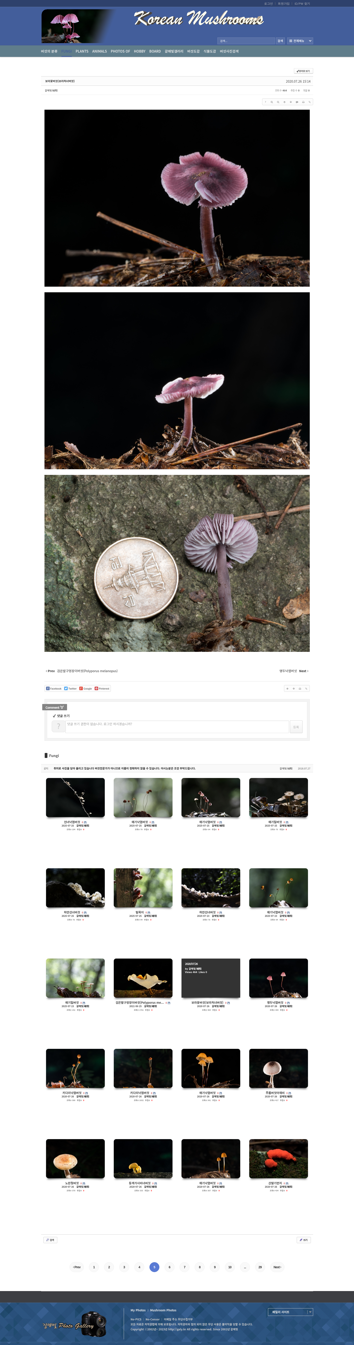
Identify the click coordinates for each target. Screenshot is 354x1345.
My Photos (138, 1310)
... (245, 1267)
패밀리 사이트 (280, 1312)
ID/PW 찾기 (302, 4)
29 (260, 1267)
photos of (120, 51)
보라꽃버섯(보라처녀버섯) (60, 81)
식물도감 (210, 51)
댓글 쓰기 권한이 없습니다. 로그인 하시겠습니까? (99, 724)
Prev (76, 1267)
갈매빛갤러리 (174, 51)
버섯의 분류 (49, 51)
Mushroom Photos (163, 1310)
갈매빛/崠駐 (51, 90)
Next (277, 1267)
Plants (82, 51)
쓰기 (303, 1240)
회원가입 (284, 4)
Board (155, 51)
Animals (99, 51)
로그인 (268, 4)
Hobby (139, 51)
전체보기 (300, 40)
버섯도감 (193, 51)
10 (229, 1267)
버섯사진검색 (229, 51)
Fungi (66, 53)
